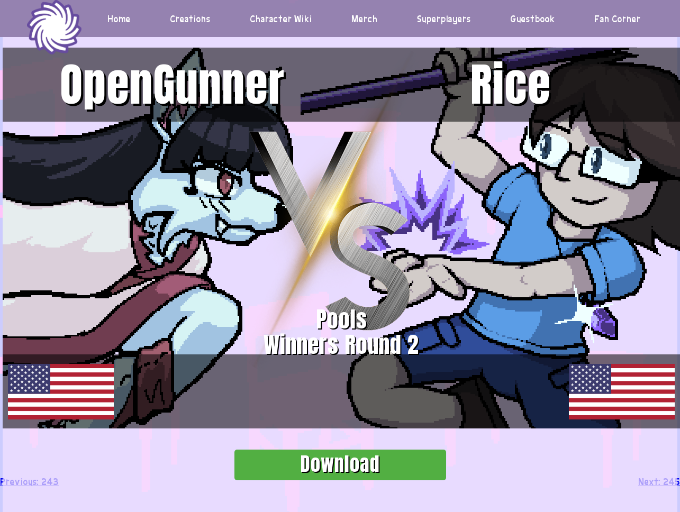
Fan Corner (617, 18)
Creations (190, 18)
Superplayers (444, 18)
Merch (364, 18)
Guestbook (533, 18)
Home (119, 18)
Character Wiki (281, 18)
